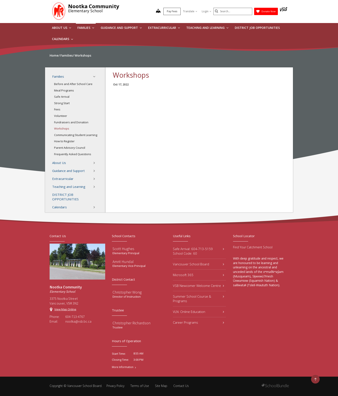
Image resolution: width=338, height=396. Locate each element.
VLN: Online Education (198, 311)
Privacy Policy (115, 386)
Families (85, 28)
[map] (158, 11)
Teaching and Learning (207, 28)
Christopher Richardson (131, 322)
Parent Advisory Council (69, 148)
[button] (95, 76)
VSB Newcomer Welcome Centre (198, 285)
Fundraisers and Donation (71, 122)
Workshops (61, 128)
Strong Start (62, 103)
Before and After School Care (73, 84)
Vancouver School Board (198, 264)
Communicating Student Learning (75, 135)
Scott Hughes (123, 248)
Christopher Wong (127, 292)
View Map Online (65, 309)
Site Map (161, 386)
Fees (57, 109)
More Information (122, 367)
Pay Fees (172, 11)
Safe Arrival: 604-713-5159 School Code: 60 (198, 251)
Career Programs (198, 322)
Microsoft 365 (198, 275)
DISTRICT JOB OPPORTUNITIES (257, 28)
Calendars (62, 39)
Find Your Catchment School (252, 247)
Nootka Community (93, 6)
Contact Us (181, 386)
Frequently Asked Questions (72, 154)
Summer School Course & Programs (198, 298)
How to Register (64, 141)
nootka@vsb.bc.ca (78, 321)
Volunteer (60, 116)
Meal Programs (64, 90)
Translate (190, 11)
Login (206, 11)
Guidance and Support (121, 28)
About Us (61, 28)
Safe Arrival (61, 97)
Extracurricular (164, 28)
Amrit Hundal (123, 261)
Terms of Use (139, 386)
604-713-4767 (75, 316)
